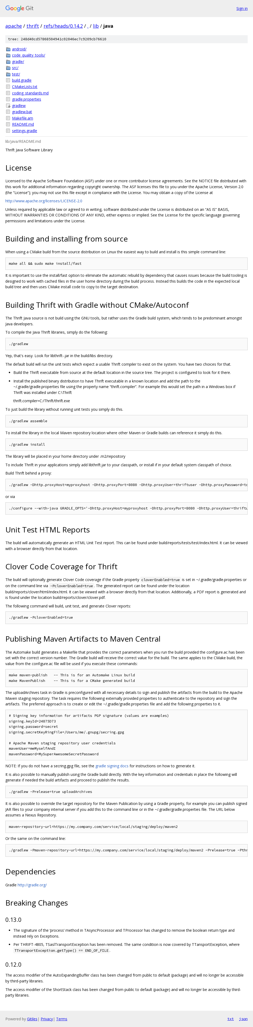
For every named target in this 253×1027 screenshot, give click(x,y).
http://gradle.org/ (32, 884)
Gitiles (32, 1018)
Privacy (47, 1018)
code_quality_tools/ (28, 55)
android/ (19, 49)
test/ (16, 74)
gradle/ (18, 61)
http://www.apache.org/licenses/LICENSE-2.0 (43, 200)
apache (13, 26)
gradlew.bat (22, 111)
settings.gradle (24, 130)
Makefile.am (22, 118)
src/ (15, 67)
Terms (61, 1018)
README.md (23, 124)
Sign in (242, 8)
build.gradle (22, 80)
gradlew (19, 105)
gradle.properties (26, 99)
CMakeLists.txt (24, 86)
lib (96, 26)
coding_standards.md (30, 93)
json (243, 1018)
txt (230, 1018)
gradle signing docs (112, 765)
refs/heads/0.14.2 (63, 26)
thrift (32, 26)
